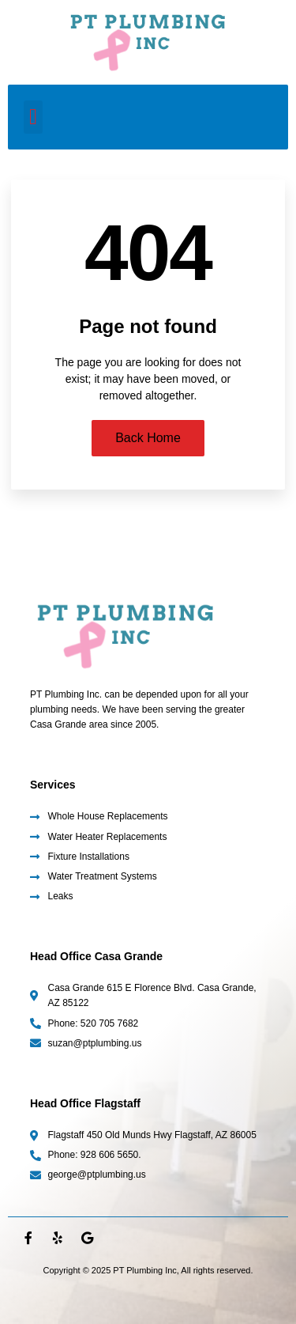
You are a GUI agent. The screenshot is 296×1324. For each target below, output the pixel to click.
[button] (33, 117)
